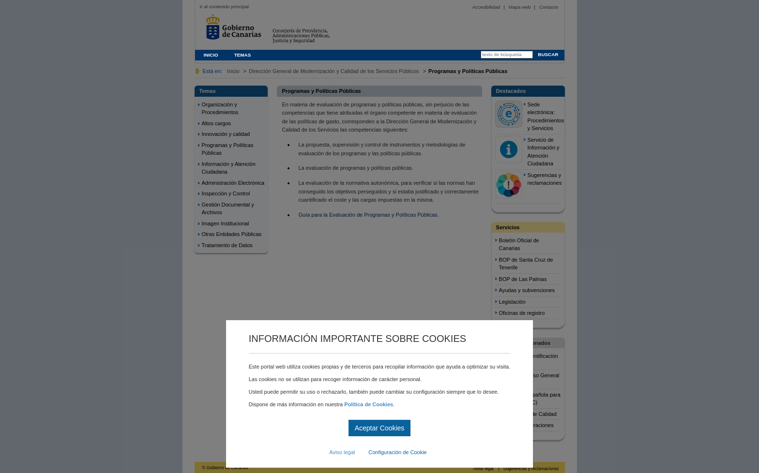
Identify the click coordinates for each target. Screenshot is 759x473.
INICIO (211, 55)
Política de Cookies (368, 404)
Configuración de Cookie (397, 452)
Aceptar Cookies (380, 428)
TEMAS (242, 55)
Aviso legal (342, 452)
